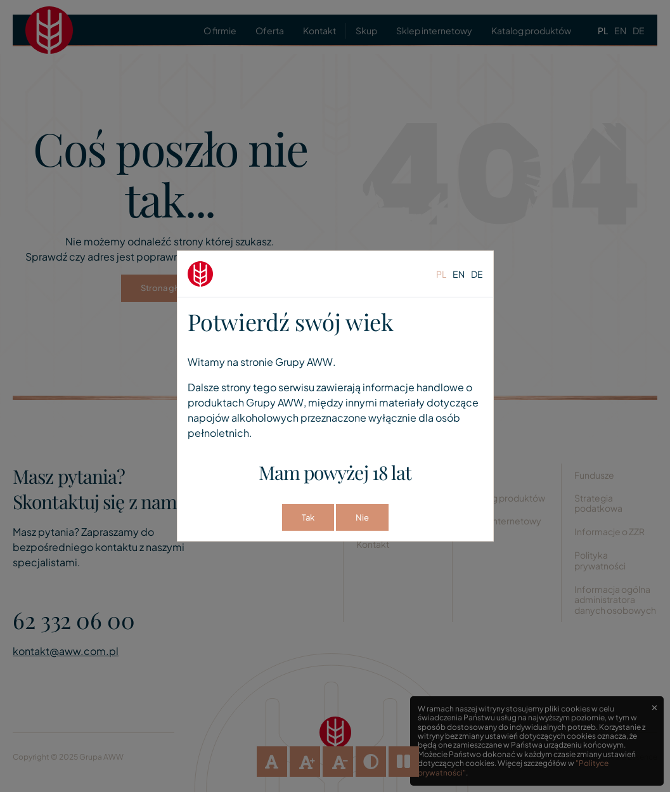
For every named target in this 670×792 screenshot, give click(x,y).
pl (441, 274)
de (477, 274)
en (459, 274)
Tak (308, 517)
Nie (362, 517)
